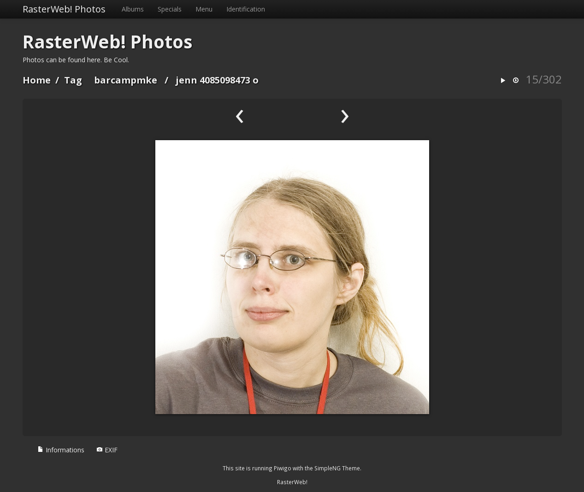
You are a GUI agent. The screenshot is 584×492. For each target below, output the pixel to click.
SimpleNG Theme (337, 468)
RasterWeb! (292, 482)
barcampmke (125, 80)
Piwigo (282, 468)
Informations (60, 449)
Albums (133, 9)
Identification (245, 9)
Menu (203, 9)
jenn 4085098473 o (217, 80)
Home (37, 80)
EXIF (107, 449)
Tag (73, 80)
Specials (170, 9)
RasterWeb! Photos (64, 9)
